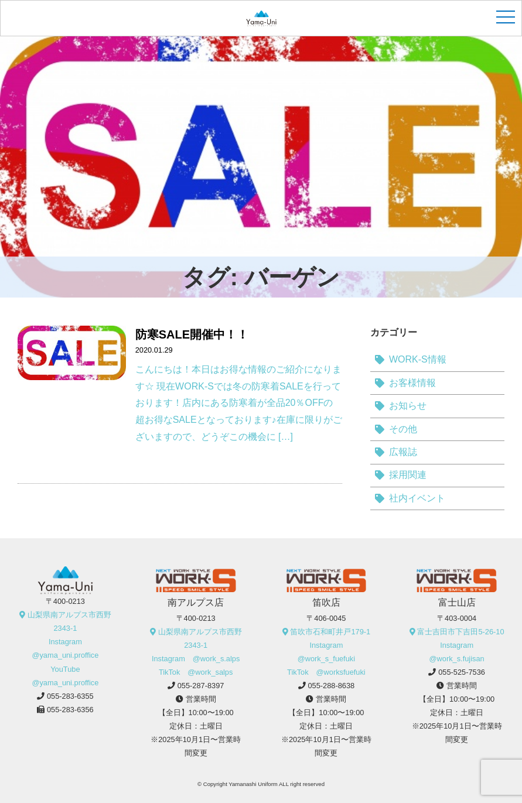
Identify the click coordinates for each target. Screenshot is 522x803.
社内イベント (417, 498)
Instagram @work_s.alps (196, 658)
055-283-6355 (70, 696)
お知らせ (408, 406)
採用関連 (408, 475)
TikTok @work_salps (196, 672)
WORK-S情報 (417, 359)
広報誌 (403, 452)
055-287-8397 (201, 685)
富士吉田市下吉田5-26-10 (460, 631)
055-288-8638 (331, 685)
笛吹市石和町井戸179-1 (330, 631)
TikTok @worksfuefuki (326, 672)
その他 (403, 429)
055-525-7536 (461, 672)
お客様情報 (412, 383)
